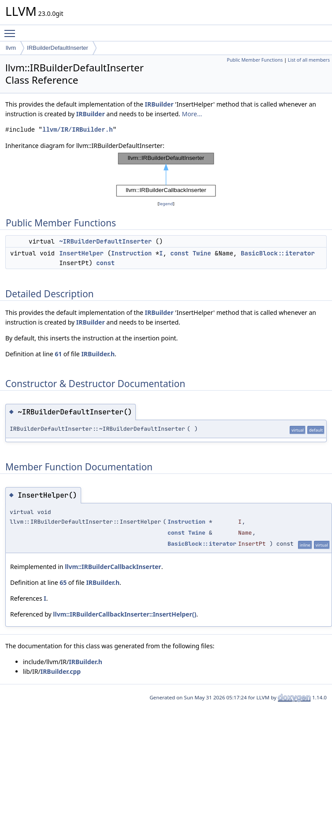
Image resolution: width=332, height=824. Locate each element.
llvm (11, 47)
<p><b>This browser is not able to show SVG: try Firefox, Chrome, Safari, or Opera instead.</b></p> (166, 175)
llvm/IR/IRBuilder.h (77, 130)
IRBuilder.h (98, 354)
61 (58, 354)
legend (166, 204)
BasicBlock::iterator (278, 253)
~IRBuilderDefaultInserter (105, 241)
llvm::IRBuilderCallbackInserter (113, 566)
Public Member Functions (255, 60)
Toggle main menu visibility (11, 29)
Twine (202, 253)
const (179, 253)
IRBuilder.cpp (61, 671)
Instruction (131, 253)
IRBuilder (159, 104)
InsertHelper (81, 253)
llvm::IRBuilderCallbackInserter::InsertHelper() (124, 614)
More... (192, 114)
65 (63, 582)
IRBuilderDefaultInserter (57, 47)
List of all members (309, 60)
